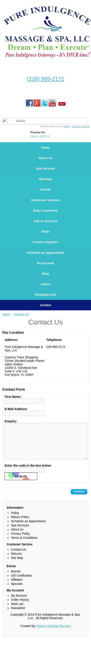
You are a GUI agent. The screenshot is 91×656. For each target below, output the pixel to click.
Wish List (17, 624)
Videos (45, 295)
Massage (45, 181)
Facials (45, 193)
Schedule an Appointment (45, 261)
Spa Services (45, 170)
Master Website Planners (54, 646)
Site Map (17, 578)
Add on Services (45, 227)
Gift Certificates (21, 595)
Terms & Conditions (24, 558)
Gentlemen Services (45, 204)
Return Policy (20, 537)
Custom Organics (45, 249)
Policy (15, 533)
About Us (45, 159)
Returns (16, 573)
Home (45, 148)
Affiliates (16, 599)
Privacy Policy (20, 553)
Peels (46, 238)
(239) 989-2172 (45, 79)
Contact (45, 318)
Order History (20, 620)
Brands (15, 591)
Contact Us (21, 328)
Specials (16, 604)
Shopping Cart (45, 307)
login (66, 126)
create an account (80, 126)
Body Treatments (45, 215)
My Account (45, 273)
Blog (45, 284)
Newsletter (18, 628)
